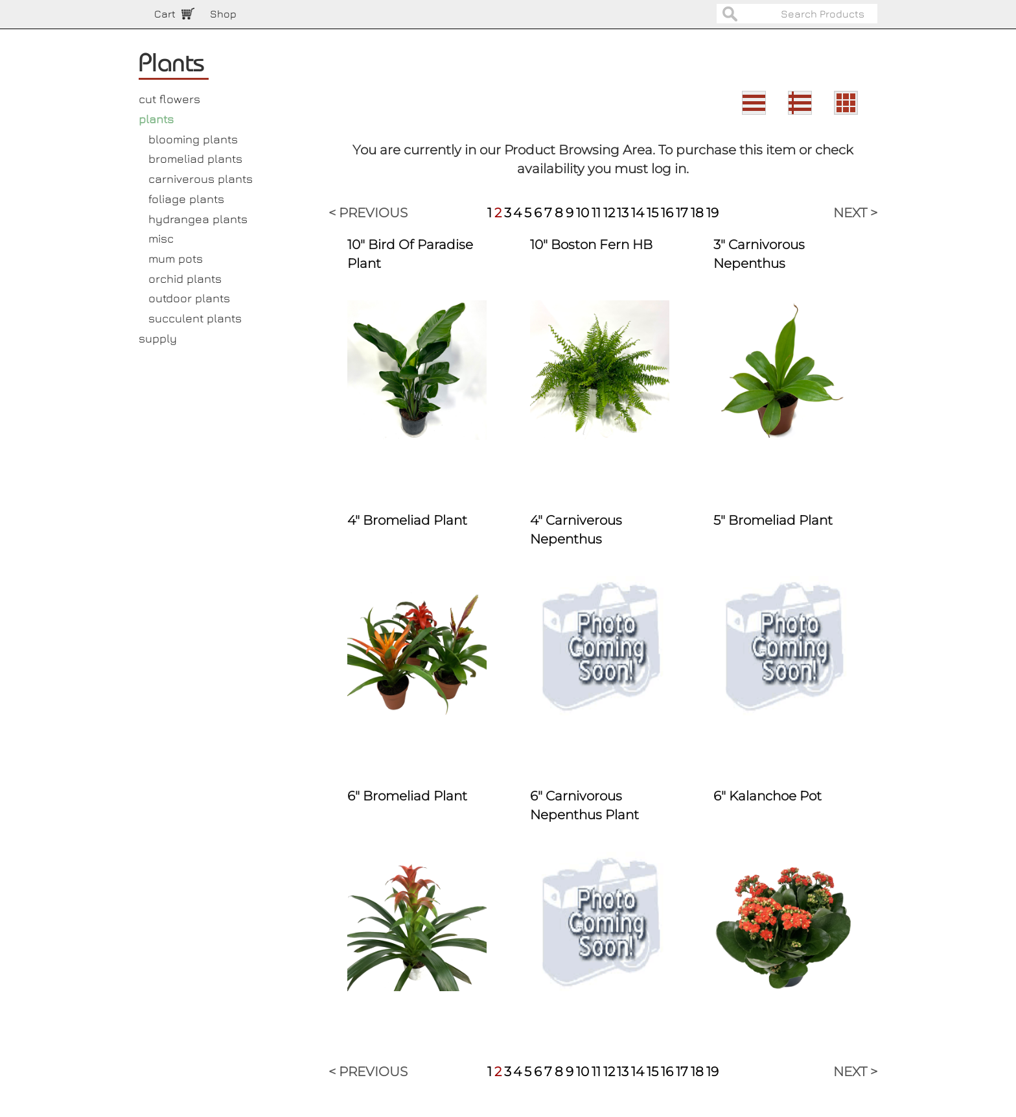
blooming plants (193, 139)
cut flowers (169, 99)
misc (161, 238)
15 (652, 213)
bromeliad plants (195, 158)
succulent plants (195, 318)
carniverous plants (200, 179)
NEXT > (855, 213)
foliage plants (186, 199)
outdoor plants (189, 298)
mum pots (175, 258)
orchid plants (185, 278)
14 (637, 213)
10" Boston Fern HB (591, 244)
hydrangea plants (198, 219)
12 (609, 213)
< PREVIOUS (368, 213)
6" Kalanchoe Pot (767, 796)
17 (682, 213)
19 (712, 213)
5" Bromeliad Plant (773, 520)
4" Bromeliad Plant (407, 520)
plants (156, 119)
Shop (223, 13)
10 (582, 213)
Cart (165, 13)
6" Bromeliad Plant (407, 796)
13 (623, 213)
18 (697, 213)
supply (158, 338)
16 (667, 213)
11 (596, 213)
